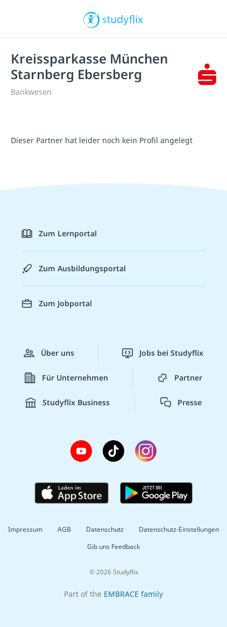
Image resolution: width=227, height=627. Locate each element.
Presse (181, 402)
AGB (64, 529)
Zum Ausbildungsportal (74, 268)
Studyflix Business (67, 402)
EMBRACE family (133, 594)
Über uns (49, 353)
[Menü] (22, 19)
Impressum (25, 529)
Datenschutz (105, 529)
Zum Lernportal (59, 233)
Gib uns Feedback (113, 546)
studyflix (123, 19)
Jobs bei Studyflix (162, 353)
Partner (179, 377)
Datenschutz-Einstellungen (179, 529)
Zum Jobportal (57, 303)
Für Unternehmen (66, 377)
